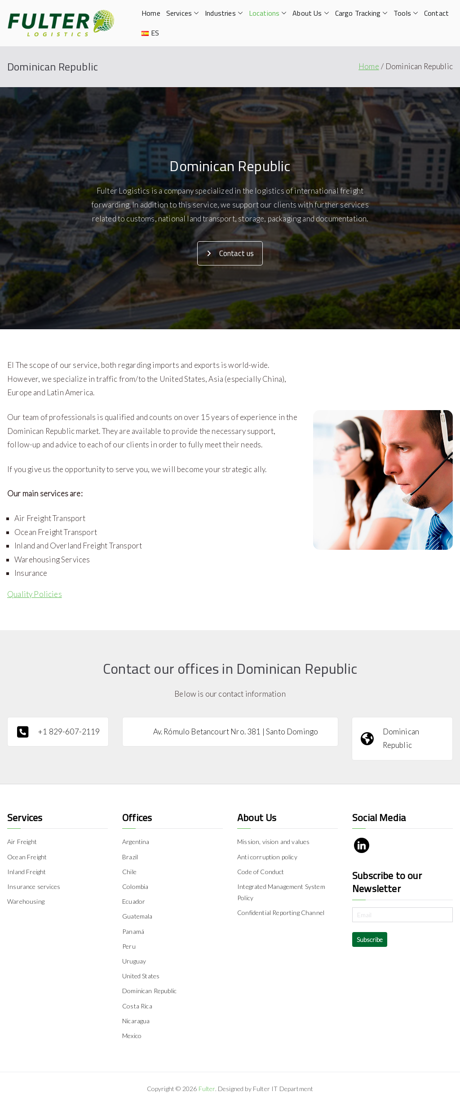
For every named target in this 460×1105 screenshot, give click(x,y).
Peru (129, 946)
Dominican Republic (149, 990)
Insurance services (33, 886)
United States (140, 976)
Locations (268, 13)
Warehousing (25, 901)
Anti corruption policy (267, 857)
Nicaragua (136, 1021)
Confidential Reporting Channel (280, 912)
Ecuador (133, 901)
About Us (310, 13)
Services (182, 13)
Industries (224, 13)
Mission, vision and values (273, 841)
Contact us (230, 253)
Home (151, 13)
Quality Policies (34, 594)
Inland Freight (26, 871)
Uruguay (134, 961)
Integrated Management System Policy (281, 892)
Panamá (133, 931)
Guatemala (137, 916)
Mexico (132, 1035)
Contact (436, 13)
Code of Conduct (260, 871)
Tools (406, 13)
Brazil (130, 857)
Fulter (207, 1088)
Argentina (136, 841)
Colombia (135, 886)
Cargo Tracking (361, 13)
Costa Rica (137, 1006)
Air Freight (22, 841)
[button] (195, 13)
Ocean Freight (27, 857)
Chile (129, 871)
